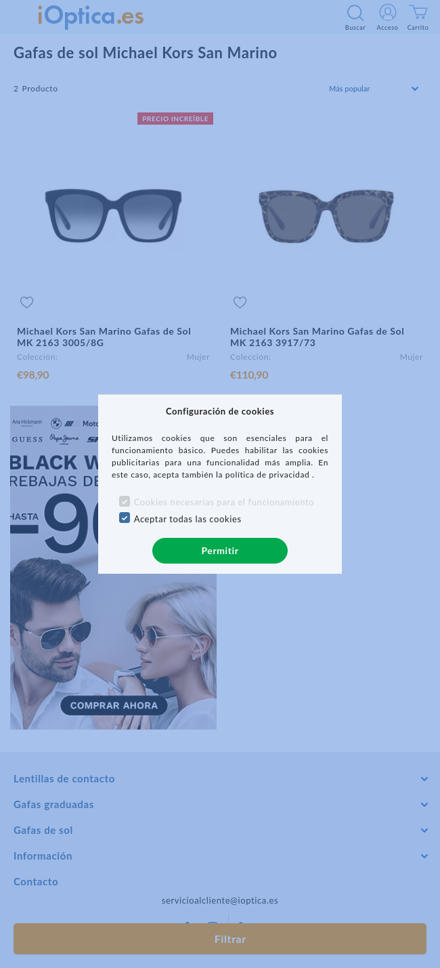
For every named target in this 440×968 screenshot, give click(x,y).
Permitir (219, 550)
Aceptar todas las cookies (188, 518)
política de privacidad (268, 474)
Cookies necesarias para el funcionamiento (224, 502)
